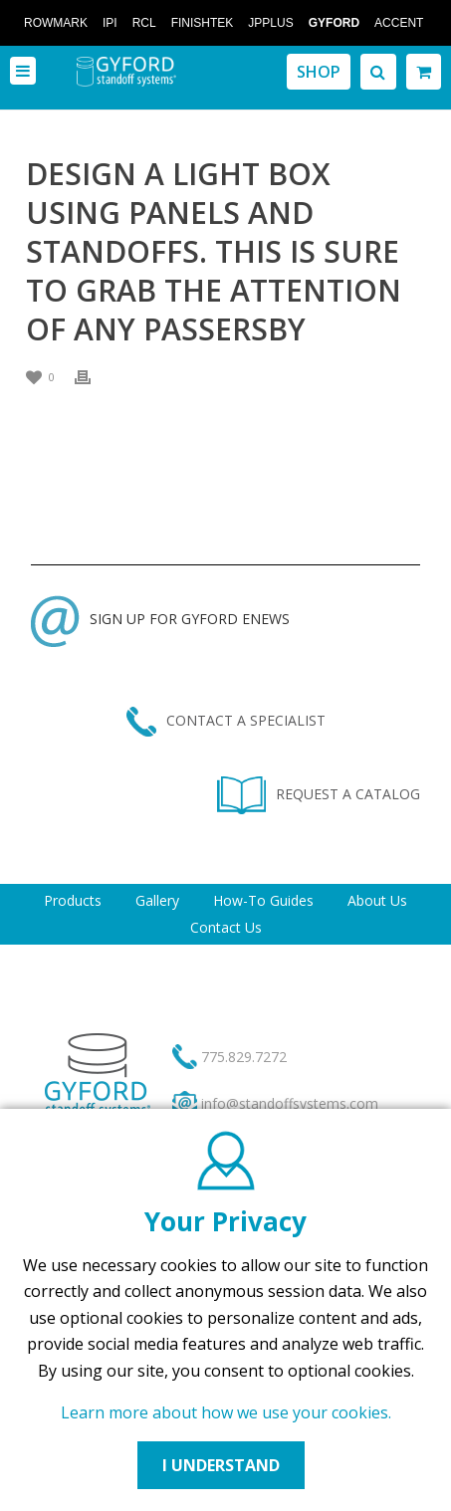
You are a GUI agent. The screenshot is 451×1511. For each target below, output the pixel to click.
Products (73, 900)
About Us (377, 900)
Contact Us (226, 927)
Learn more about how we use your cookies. (226, 1412)
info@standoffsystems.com (289, 1103)
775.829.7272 (244, 1056)
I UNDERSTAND (221, 1465)
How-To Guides (263, 900)
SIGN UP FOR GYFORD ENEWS (160, 618)
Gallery (157, 900)
